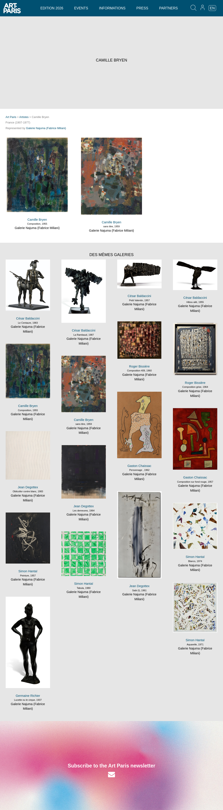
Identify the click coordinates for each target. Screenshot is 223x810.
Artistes (24, 117)
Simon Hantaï (195, 557)
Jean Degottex (28, 487)
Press (142, 8)
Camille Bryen (37, 219)
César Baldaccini (28, 318)
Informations (112, 8)
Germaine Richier (28, 695)
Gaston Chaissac (139, 466)
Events (81, 8)
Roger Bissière (139, 366)
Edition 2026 (51, 8)
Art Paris (11, 117)
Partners (168, 8)
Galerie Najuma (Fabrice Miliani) (46, 128)
